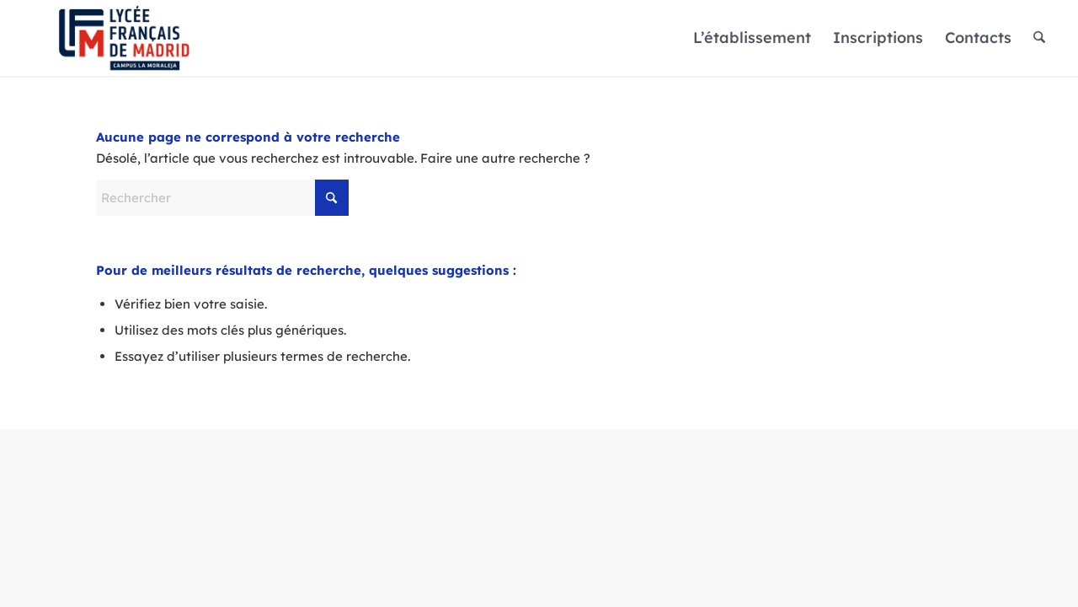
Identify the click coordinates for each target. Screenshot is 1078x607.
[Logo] (124, 38)
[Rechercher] (1039, 38)
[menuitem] (752, 38)
